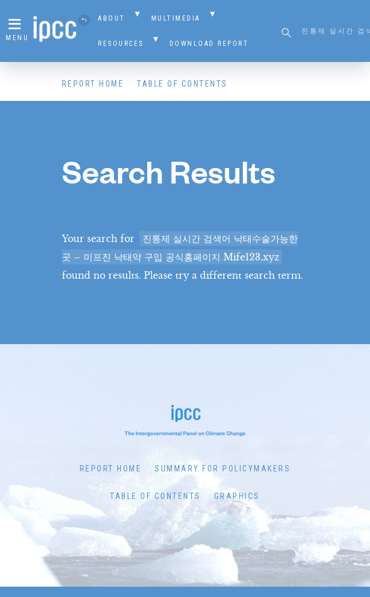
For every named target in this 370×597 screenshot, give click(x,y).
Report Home (93, 83)
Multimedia (175, 18)
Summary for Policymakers (222, 468)
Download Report (209, 44)
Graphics (237, 496)
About (111, 18)
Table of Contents (182, 83)
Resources (121, 44)
